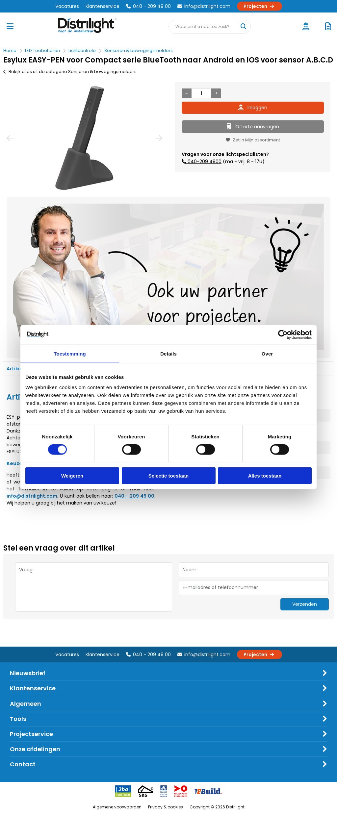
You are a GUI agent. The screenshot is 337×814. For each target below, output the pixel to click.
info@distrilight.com (203, 6)
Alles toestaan (265, 476)
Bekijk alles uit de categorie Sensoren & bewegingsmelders (70, 71)
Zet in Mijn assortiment (253, 140)
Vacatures (67, 6)
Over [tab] (267, 353)
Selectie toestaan (168, 476)
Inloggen (252, 107)
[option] (84, 138)
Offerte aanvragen (253, 126)
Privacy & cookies (165, 807)
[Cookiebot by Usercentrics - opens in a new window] (283, 334)
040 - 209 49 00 (148, 6)
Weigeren (72, 476)
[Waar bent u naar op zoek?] (243, 26)
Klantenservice (102, 6)
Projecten (259, 6)
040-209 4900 (203, 161)
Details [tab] (168, 353)
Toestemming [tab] (70, 353)
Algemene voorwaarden (117, 807)
